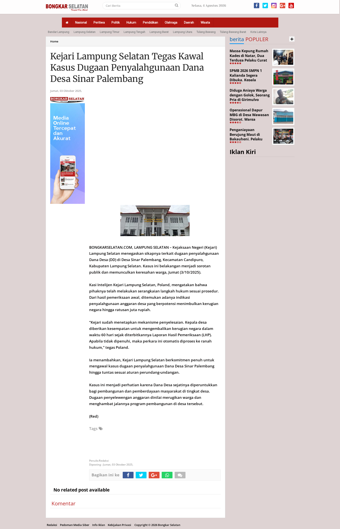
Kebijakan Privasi (119, 525)
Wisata (205, 22)
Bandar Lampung (58, 32)
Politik (115, 22)
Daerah (189, 22)
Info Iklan (98, 525)
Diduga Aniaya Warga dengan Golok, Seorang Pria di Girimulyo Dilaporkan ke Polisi (250, 97)
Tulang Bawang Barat (233, 32)
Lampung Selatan (84, 32)
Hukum (131, 22)
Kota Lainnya (258, 32)
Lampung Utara (182, 32)
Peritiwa (99, 22)
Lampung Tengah (134, 32)
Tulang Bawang (206, 32)
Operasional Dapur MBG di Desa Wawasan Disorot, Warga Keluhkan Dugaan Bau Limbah (249, 119)
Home (54, 41)
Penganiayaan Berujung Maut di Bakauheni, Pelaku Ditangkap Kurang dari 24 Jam (249, 139)
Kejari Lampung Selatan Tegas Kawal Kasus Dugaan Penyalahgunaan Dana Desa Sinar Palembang (127, 67)
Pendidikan (150, 22)
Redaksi (52, 525)
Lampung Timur (109, 32)
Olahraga (171, 22)
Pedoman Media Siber (74, 525)
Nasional (81, 22)
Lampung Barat (159, 32)
